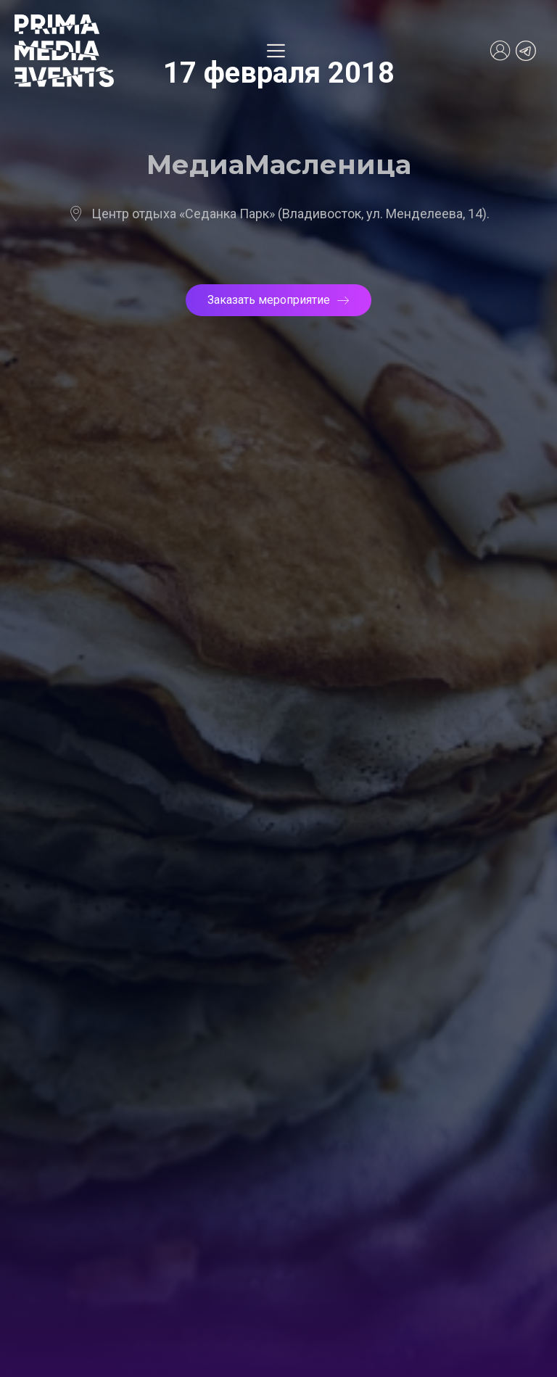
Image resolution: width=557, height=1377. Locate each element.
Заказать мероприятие (278, 300)
